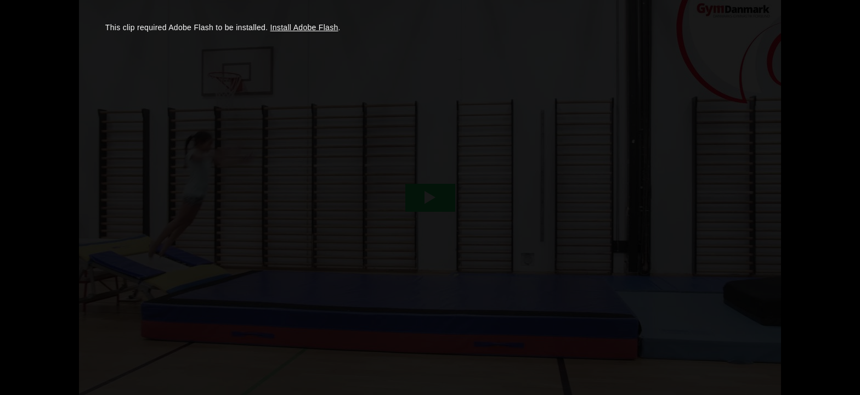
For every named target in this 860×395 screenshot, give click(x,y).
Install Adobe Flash (304, 27)
